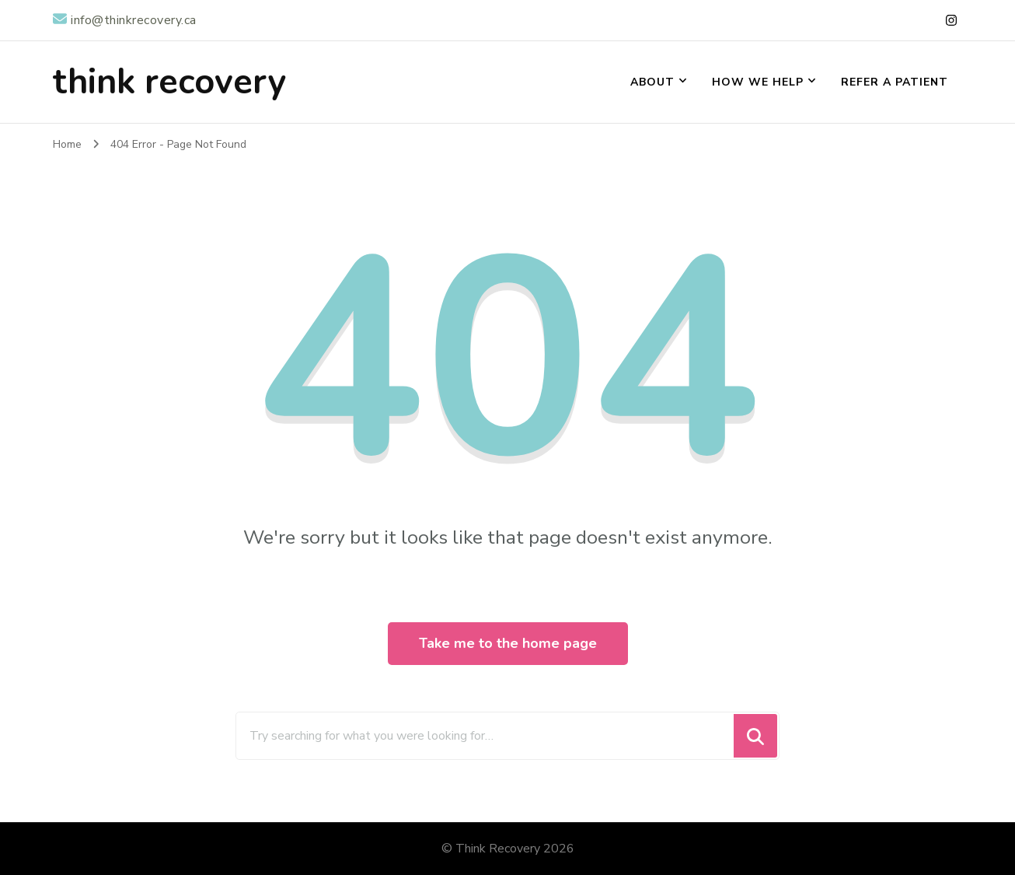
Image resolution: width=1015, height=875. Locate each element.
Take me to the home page (508, 643)
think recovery (169, 82)
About (652, 82)
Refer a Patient (894, 82)
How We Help (758, 82)
